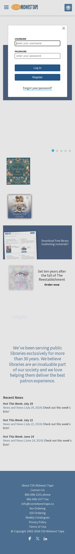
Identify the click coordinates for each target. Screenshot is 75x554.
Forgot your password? (37, 88)
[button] (63, 28)
